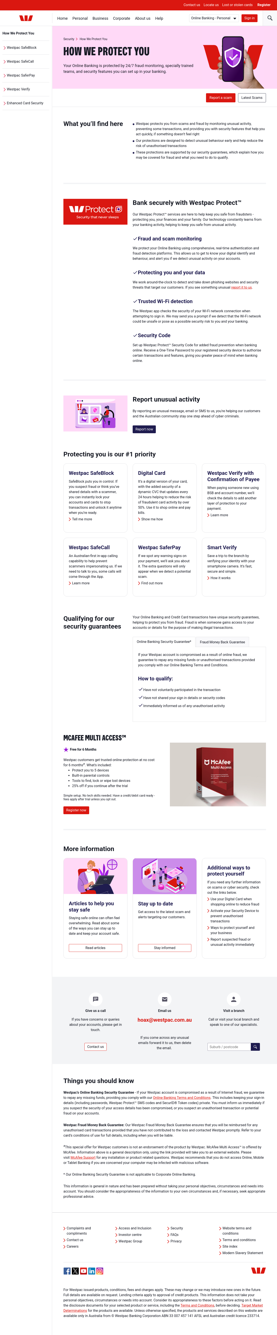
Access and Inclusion (135, 1228)
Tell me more (82, 519)
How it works (221, 578)
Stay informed (164, 948)
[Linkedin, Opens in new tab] (91, 1271)
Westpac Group (130, 1241)
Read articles (95, 948)
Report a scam (220, 98)
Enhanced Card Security (25, 103)
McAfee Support (83, 1157)
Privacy (176, 1241)
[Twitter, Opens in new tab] (75, 1271)
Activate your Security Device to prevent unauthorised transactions (235, 916)
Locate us (211, 5)
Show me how (152, 519)
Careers (73, 1246)
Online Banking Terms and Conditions (182, 1098)
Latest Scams (252, 98)
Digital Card (151, 473)
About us (143, 18)
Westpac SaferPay (21, 75)
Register (264, 5)
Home (62, 18)
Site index (229, 1246)
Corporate (121, 18)
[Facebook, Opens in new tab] (67, 1271)
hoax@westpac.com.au (165, 1020)
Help (159, 18)
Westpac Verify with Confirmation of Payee (233, 476)
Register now (76, 810)
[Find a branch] (255, 1047)
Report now (144, 429)
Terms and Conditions (197, 1305)
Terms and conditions (239, 1240)
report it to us (241, 287)
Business (100, 18)
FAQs (175, 1235)
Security (68, 39)
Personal (80, 18)
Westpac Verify (18, 89)
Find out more (152, 583)
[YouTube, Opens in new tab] (83, 1271)
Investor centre (130, 1235)
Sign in (249, 18)
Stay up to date (155, 904)
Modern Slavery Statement (242, 1253)
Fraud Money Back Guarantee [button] (222, 642)
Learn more (219, 515)
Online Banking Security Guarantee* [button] (164, 642)
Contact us (192, 5)
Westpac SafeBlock (22, 48)
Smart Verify (222, 547)
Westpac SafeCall (20, 61)
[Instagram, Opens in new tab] (99, 1273)
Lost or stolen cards (237, 5)
